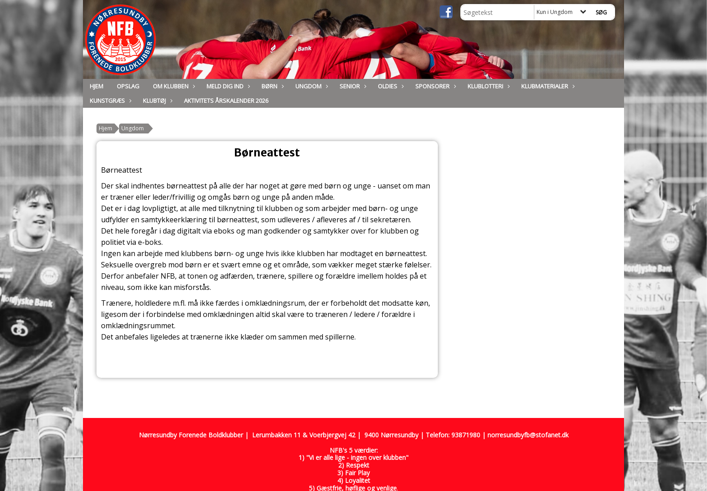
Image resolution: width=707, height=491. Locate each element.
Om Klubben (173, 86)
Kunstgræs (109, 100)
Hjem (96, 86)
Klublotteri (488, 86)
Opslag (128, 86)
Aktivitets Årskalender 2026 (226, 100)
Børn (272, 86)
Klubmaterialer (547, 86)
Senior (352, 86)
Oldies (390, 86)
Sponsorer (434, 86)
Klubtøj (156, 100)
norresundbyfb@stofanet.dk (528, 435)
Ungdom (310, 86)
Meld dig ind (227, 86)
